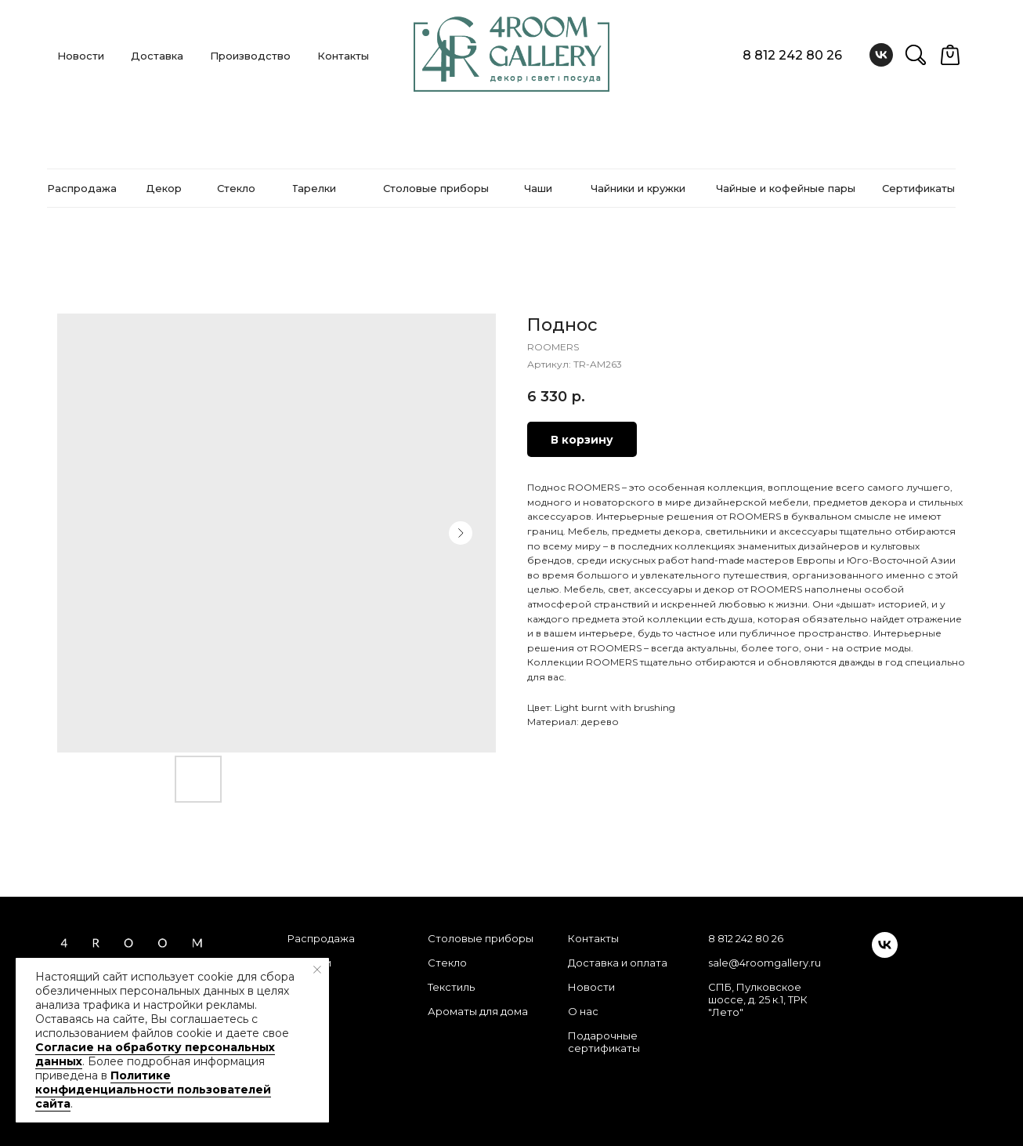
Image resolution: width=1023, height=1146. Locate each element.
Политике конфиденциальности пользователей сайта (153, 1089)
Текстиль (451, 987)
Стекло (447, 962)
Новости (80, 55)
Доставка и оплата (617, 962)
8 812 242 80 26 (792, 55)
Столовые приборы (480, 938)
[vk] (881, 55)
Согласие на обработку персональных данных (155, 1054)
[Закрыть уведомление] (317, 969)
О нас (583, 1011)
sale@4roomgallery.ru (764, 962)
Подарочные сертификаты (604, 1041)
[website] (915, 55)
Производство (250, 55)
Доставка (157, 55)
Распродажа (321, 938)
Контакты (343, 55)
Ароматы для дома (478, 1011)
